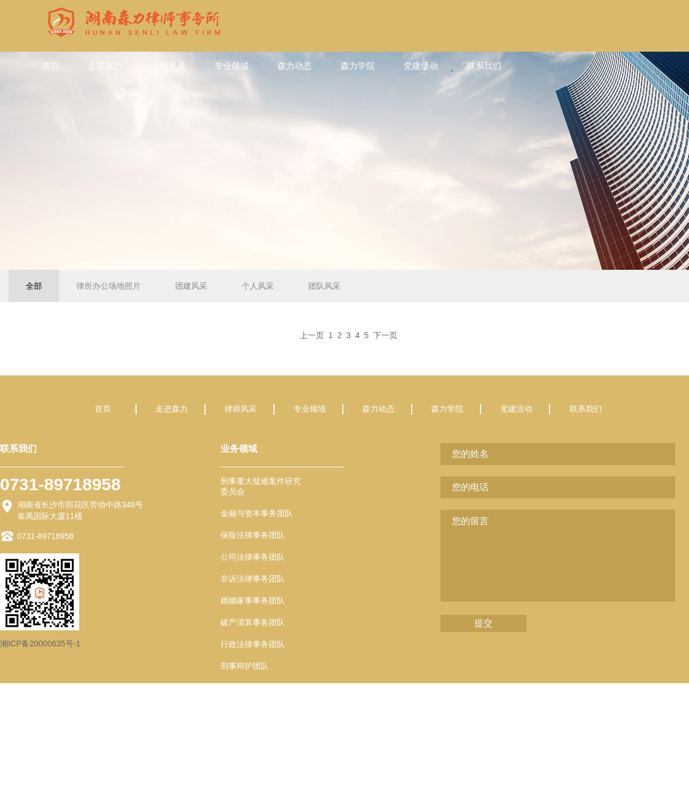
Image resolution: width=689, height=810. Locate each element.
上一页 (312, 335)
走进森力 (105, 66)
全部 (34, 285)
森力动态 (294, 66)
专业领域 (231, 66)
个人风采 (258, 285)
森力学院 (357, 66)
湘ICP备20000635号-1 (40, 643)
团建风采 (191, 285)
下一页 (385, 335)
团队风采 (324, 285)
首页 (50, 66)
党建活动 (421, 66)
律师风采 (168, 66)
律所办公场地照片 (108, 285)
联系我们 (484, 66)
